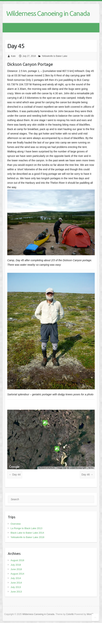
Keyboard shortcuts (46, 468)
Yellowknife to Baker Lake (54, 56)
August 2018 (17, 560)
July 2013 (16, 587)
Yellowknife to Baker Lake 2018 (27, 537)
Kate (13, 56)
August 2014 (17, 573)
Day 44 (14, 474)
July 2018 (16, 564)
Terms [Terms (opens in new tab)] (91, 468)
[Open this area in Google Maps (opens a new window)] (14, 466)
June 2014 (16, 582)
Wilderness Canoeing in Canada (48, 13)
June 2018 (16, 569)
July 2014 (16, 578)
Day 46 (87, 474)
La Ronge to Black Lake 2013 (26, 528)
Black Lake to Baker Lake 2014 (27, 532)
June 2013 (16, 591)
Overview (16, 523)
